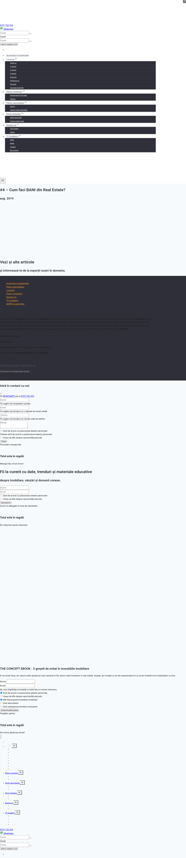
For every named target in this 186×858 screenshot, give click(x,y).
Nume (3, 681)
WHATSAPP (9, 396)
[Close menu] (0, 737)
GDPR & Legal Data (15, 304)
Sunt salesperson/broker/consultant (20, 706)
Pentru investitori (14, 293)
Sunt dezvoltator (10, 703)
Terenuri (13, 99)
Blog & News (14, 150)
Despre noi (11, 297)
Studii (12, 140)
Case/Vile (13, 77)
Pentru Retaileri (11, 793)
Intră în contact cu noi (9, 44)
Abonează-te (6, 503)
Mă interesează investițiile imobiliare (20, 699)
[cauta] (14, 33)
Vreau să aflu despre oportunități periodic (22, 696)
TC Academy (12, 300)
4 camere (13, 73)
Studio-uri (13, 63)
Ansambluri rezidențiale (17, 55)
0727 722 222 (6, 25)
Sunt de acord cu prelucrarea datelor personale (25, 693)
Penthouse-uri (14, 81)
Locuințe (10, 290)
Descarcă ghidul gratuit (9, 710)
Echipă (12, 132)
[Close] (1, 393)
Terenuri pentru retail (17, 121)
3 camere (13, 70)
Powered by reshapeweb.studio (15, 371)
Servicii (12, 106)
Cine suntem (14, 129)
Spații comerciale (16, 118)
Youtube (13, 147)
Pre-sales (13, 84)
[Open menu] (3, 181)
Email (2, 685)
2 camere (13, 66)
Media (12, 143)
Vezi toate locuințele (17, 88)
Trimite (3, 441)
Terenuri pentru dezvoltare (19, 110)
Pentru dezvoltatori (15, 287)
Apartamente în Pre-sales (18, 95)
